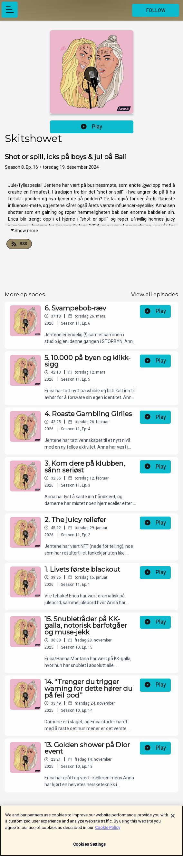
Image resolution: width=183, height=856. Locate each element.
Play (91, 126)
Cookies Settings (89, 846)
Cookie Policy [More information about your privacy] (107, 829)
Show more (24, 230)
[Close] (173, 817)
